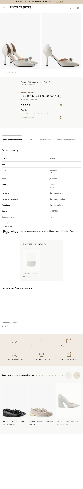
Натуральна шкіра (57, 193)
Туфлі (46, 82)
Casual (52, 184)
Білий (51, 173)
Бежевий (53, 170)
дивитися (59, 1)
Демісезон (53, 179)
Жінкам (32, 82)
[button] (6, 73)
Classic (52, 187)
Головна (24, 82)
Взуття (39, 82)
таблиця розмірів (27, 117)
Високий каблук (56, 205)
